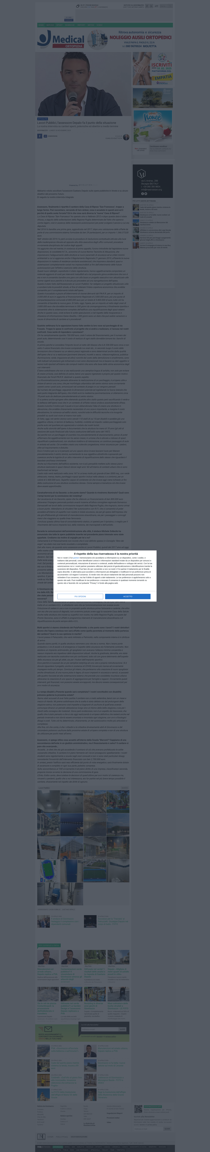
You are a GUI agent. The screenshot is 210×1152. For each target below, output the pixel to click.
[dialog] (105, 576)
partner (76, 558)
